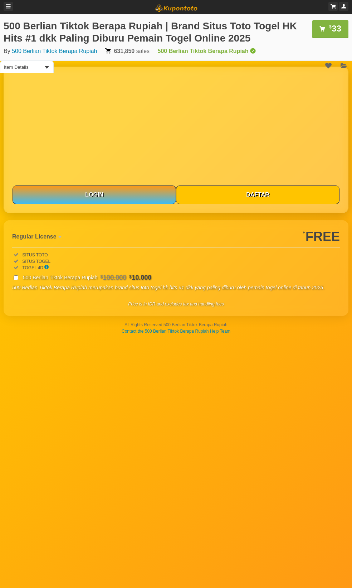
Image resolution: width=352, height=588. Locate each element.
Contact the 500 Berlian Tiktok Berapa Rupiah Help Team (176, 331)
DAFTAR (257, 195)
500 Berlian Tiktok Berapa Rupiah (54, 51)
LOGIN (94, 195)
